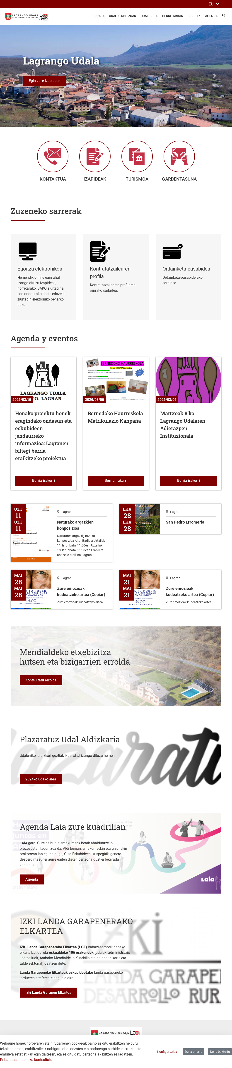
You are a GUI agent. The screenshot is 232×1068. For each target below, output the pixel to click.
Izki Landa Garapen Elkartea (48, 995)
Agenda (31, 882)
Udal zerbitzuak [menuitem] (122, 16)
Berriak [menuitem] (194, 16)
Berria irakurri (52, 482)
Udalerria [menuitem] (149, 16)
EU (214, 4)
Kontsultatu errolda (41, 683)
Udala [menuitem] (99, 16)
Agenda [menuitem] (211, 16)
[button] (17, 76)
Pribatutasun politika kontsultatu (26, 1060)
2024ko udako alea (40, 782)
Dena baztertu (220, 1051)
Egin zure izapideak (44, 81)
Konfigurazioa (167, 1051)
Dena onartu (193, 1051)
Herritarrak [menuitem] (172, 16)
